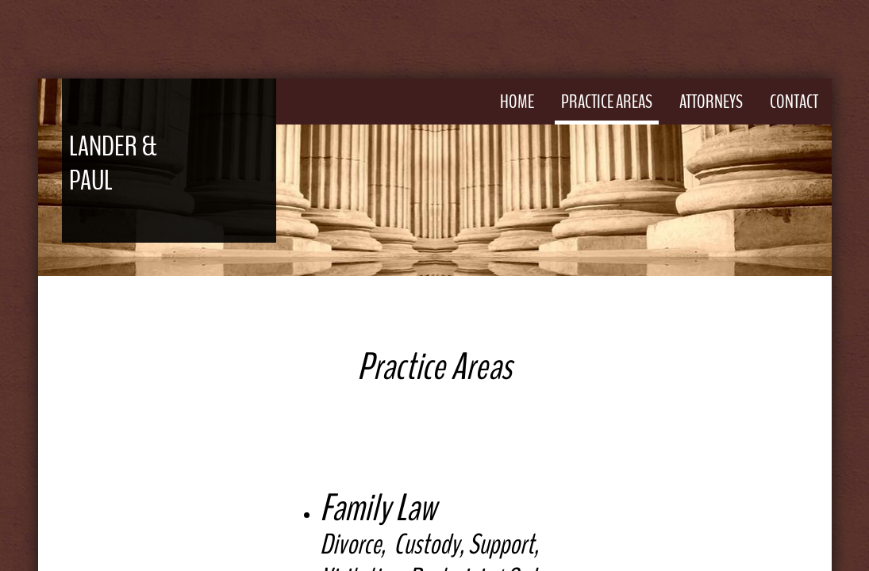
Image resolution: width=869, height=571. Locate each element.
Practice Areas (606, 101)
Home (517, 101)
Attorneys (711, 101)
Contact (794, 101)
